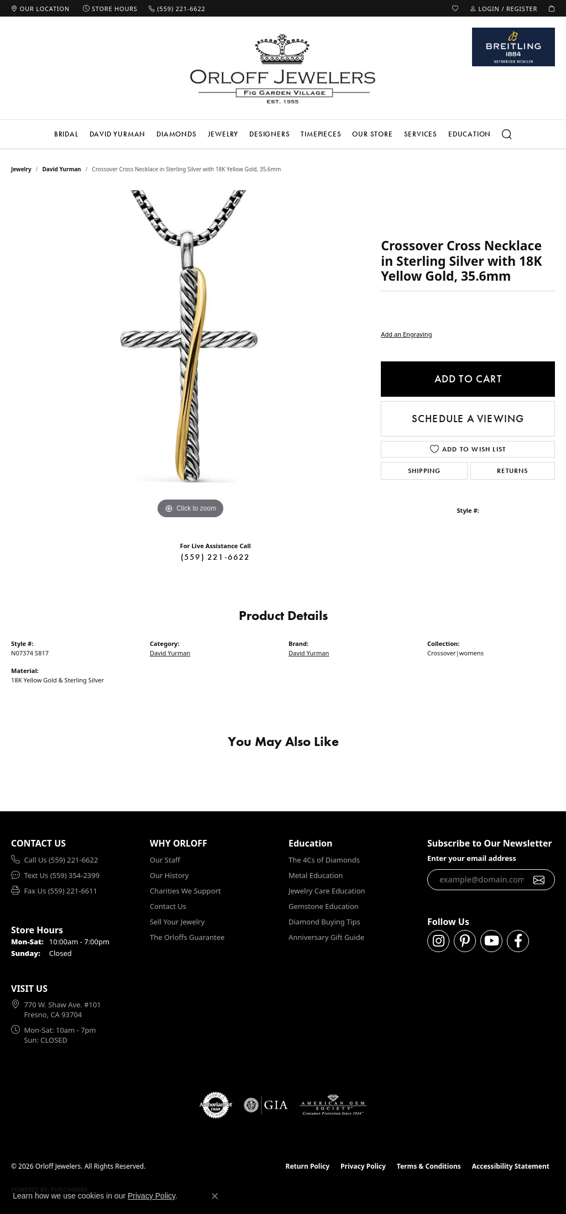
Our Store (372, 134)
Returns (512, 470)
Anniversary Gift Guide (326, 937)
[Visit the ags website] (333, 1105)
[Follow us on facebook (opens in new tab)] (518, 941)
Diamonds (176, 134)
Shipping (424, 470)
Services (420, 134)
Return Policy (308, 1166)
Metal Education (316, 875)
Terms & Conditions (429, 1166)
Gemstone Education (324, 906)
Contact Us (168, 906)
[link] (40, 8)
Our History (169, 875)
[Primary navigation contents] (283, 134)
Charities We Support (185, 891)
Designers (269, 134)
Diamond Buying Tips (324, 922)
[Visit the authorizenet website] (216, 1105)
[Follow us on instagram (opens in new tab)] (438, 941)
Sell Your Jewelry (177, 922)
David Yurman (118, 134)
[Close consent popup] (215, 1196)
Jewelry (223, 134)
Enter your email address (471, 858)
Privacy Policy (363, 1166)
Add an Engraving (406, 334)
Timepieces (321, 134)
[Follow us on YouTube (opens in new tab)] (491, 941)
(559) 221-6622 (215, 557)
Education (469, 134)
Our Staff (165, 860)
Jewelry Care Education (327, 891)
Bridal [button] (66, 134)
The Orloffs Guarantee (187, 937)
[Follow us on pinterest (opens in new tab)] (465, 941)
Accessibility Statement (510, 1166)
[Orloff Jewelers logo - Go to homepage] (283, 68)
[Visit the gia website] (266, 1105)
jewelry (21, 169)
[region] (191, 356)
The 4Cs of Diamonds (324, 860)
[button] (455, 8)
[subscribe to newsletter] (539, 880)
